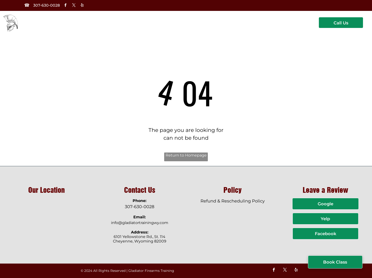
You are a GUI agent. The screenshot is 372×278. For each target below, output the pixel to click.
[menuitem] (84, 26)
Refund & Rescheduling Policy (232, 201)
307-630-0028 (139, 206)
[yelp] (82, 6)
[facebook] (65, 6)
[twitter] (73, 6)
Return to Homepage (186, 155)
